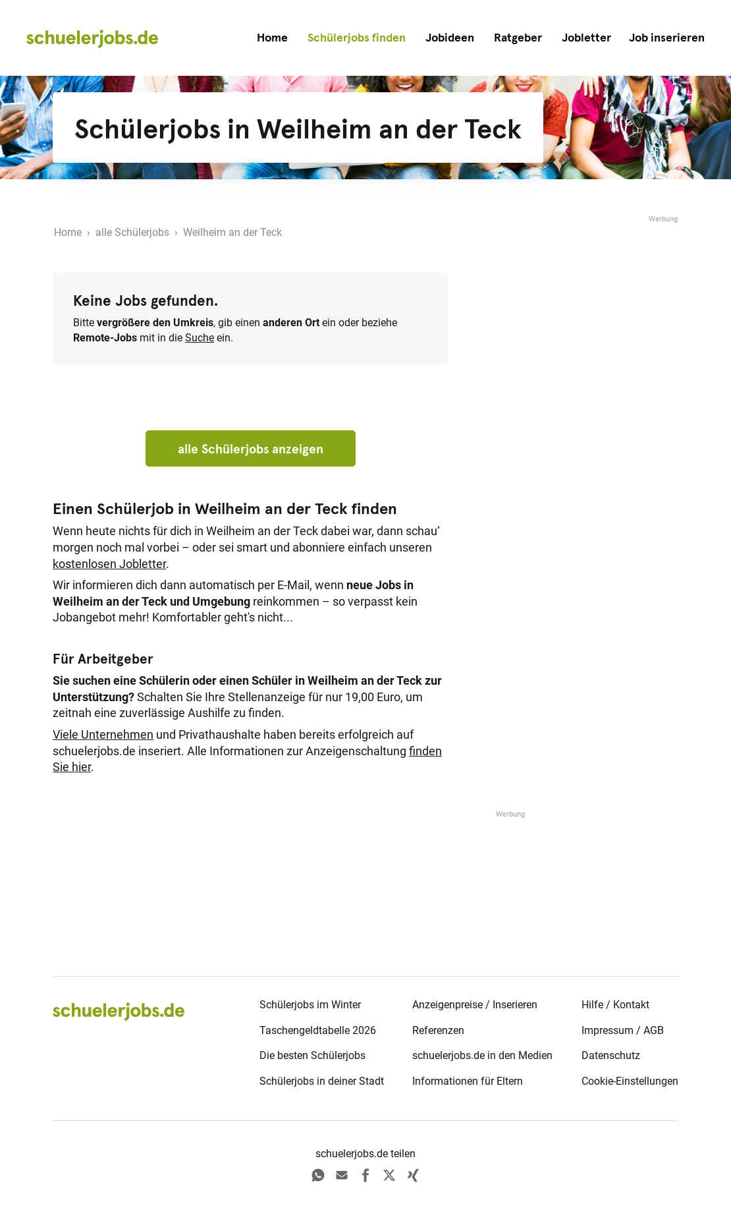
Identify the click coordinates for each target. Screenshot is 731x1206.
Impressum (608, 1030)
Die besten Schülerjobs (312, 1055)
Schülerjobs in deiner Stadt (321, 1081)
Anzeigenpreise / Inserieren (474, 1004)
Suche (199, 337)
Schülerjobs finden (357, 37)
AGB (653, 1030)
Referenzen (438, 1030)
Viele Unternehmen (103, 734)
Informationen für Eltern (467, 1081)
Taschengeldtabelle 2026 (317, 1030)
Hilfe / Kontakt (615, 1004)
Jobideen (449, 37)
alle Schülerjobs (132, 232)
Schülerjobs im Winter (310, 1004)
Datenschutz (611, 1055)
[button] (667, 37)
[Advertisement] (579, 307)
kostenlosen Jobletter (109, 564)
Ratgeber (518, 37)
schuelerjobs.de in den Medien (482, 1055)
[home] (92, 38)
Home (272, 37)
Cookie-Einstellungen (630, 1081)
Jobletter (586, 37)
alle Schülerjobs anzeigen (250, 449)
